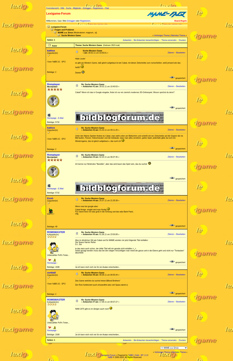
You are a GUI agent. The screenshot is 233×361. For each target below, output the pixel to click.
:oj (95, 33)
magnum (89, 33)
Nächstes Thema (178, 35)
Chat (107, 8)
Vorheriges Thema (162, 35)
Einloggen (71, 21)
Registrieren (85, 21)
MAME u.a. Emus (65, 33)
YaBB (110, 357)
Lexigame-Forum (59, 27)
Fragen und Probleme (64, 30)
